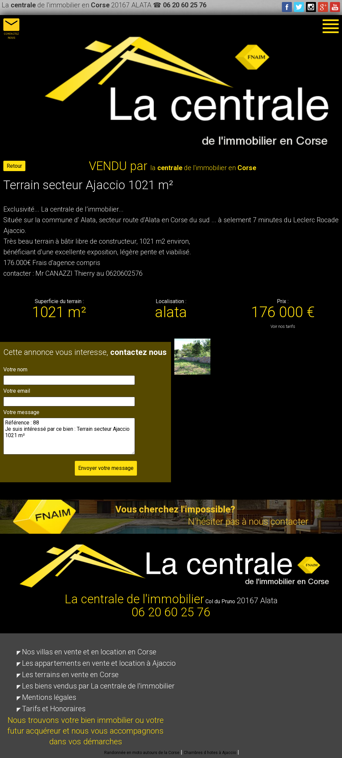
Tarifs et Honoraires (54, 709)
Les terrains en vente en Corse (70, 674)
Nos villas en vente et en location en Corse (89, 652)
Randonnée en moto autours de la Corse (141, 752)
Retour (14, 166)
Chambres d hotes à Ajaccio (210, 752)
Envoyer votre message (106, 468)
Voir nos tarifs (283, 326)
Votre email (16, 391)
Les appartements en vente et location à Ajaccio (99, 663)
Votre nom (15, 369)
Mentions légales (49, 697)
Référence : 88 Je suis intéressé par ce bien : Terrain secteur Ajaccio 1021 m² (69, 436)
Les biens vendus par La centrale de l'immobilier (98, 686)
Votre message (21, 412)
